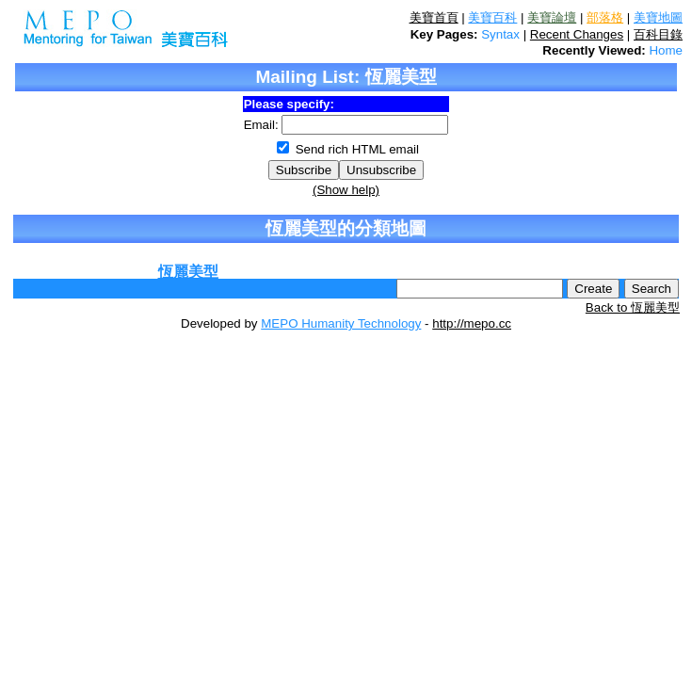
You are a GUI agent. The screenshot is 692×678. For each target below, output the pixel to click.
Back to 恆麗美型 (633, 307)
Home (666, 50)
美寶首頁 (434, 17)
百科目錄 (658, 34)
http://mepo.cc (471, 323)
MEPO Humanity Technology (341, 323)
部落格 (605, 17)
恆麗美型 (188, 272)
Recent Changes (576, 34)
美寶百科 (492, 17)
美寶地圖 (658, 17)
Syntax (500, 34)
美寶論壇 (551, 17)
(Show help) (346, 190)
